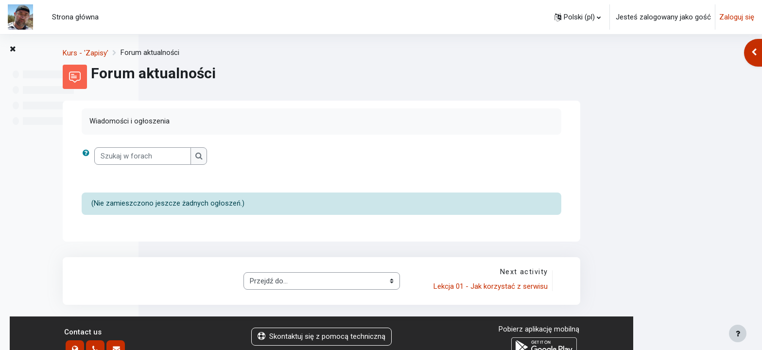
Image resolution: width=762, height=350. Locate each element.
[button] (577, 17)
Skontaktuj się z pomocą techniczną (450, 337)
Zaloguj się (736, 17)
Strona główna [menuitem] (75, 17)
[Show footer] (737, 333)
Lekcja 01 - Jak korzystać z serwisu (618, 287)
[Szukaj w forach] (272, 156)
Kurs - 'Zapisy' (215, 53)
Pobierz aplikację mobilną (667, 330)
